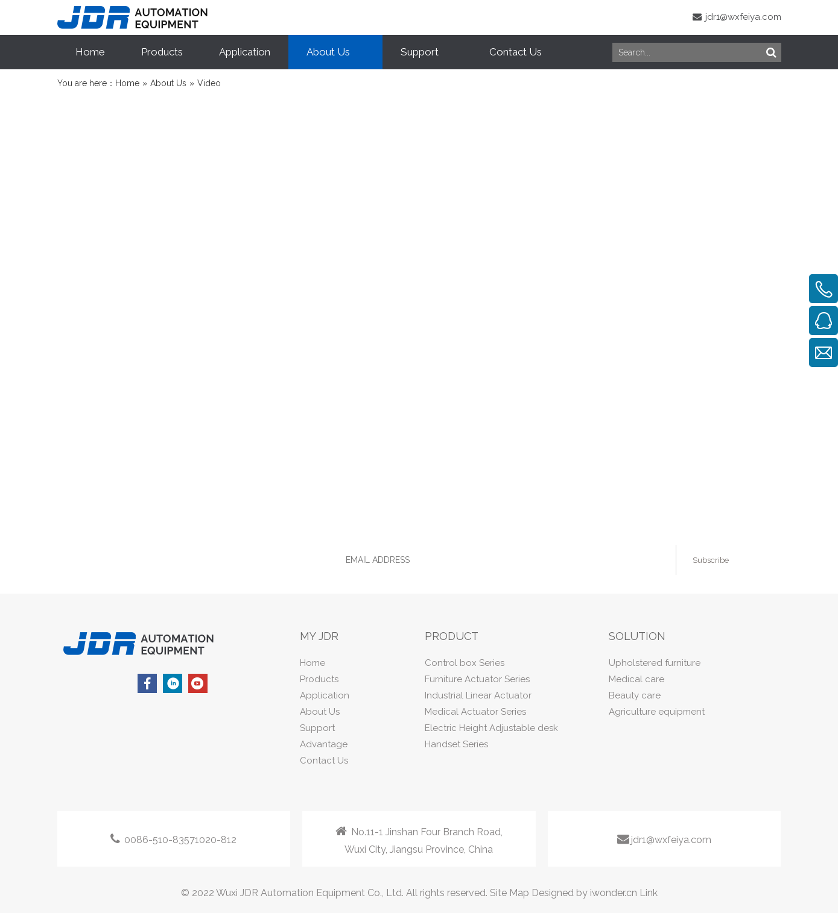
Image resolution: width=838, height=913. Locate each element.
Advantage (324, 744)
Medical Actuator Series (475, 711)
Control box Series (464, 662)
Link (649, 893)
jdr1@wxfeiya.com (737, 16)
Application (324, 695)
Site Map (509, 893)
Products (319, 679)
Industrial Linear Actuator (478, 695)
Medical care (636, 679)
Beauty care (635, 695)
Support (317, 728)
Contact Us (324, 760)
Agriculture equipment (657, 711)
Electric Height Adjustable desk (491, 728)
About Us (320, 711)
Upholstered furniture (654, 662)
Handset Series (456, 744)
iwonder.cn (613, 893)
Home (312, 662)
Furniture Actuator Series (477, 679)
